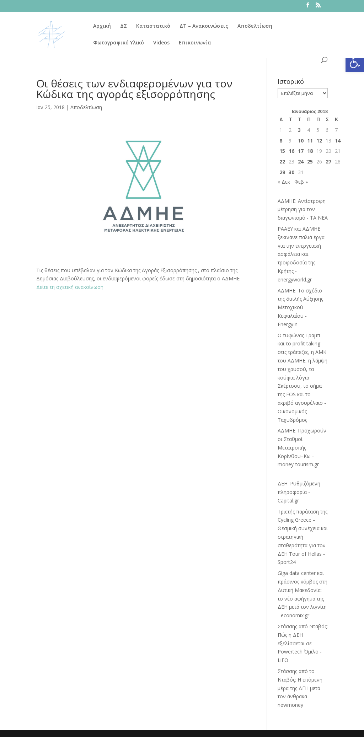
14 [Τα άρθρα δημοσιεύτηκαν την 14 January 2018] (338, 140)
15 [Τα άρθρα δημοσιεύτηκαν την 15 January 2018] (282, 150)
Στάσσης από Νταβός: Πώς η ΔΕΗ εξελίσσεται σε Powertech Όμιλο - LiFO (303, 643)
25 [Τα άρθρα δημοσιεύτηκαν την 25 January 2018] (310, 161)
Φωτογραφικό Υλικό (118, 43)
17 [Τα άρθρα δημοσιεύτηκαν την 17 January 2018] (301, 150)
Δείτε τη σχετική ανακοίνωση (69, 287)
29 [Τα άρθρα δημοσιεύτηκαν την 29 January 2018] (282, 172)
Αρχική (102, 26)
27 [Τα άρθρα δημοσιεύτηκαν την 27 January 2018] (328, 161)
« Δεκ (284, 181)
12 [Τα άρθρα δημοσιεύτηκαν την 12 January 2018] (319, 140)
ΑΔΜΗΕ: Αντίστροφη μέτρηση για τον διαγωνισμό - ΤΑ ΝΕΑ (303, 209)
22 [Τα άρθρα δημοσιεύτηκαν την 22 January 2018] (282, 161)
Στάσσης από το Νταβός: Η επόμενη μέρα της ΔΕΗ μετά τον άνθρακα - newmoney (300, 688)
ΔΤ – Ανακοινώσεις (204, 26)
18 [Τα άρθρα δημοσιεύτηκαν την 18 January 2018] (310, 150)
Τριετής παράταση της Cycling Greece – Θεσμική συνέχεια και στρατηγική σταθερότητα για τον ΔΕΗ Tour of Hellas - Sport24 (303, 537)
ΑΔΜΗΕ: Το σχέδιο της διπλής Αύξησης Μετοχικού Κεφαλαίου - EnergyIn (300, 307)
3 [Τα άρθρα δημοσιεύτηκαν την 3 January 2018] (299, 130)
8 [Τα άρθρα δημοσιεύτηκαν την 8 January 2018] (280, 140)
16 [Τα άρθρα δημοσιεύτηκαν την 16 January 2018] (291, 150)
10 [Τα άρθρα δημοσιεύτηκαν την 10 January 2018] (301, 140)
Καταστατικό (153, 26)
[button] (355, 62)
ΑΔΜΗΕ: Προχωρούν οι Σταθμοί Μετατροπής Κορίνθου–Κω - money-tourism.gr (302, 447)
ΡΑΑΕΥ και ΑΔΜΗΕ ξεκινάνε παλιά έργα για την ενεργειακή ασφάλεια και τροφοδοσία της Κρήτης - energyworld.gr (301, 254)
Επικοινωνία (195, 43)
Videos (161, 43)
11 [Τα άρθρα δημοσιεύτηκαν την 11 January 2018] (310, 140)
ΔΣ (123, 26)
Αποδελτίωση (254, 26)
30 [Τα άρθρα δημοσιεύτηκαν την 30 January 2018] (291, 172)
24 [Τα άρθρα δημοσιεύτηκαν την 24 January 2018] (301, 161)
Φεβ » (301, 181)
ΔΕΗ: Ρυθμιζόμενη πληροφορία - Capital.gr (299, 492)
